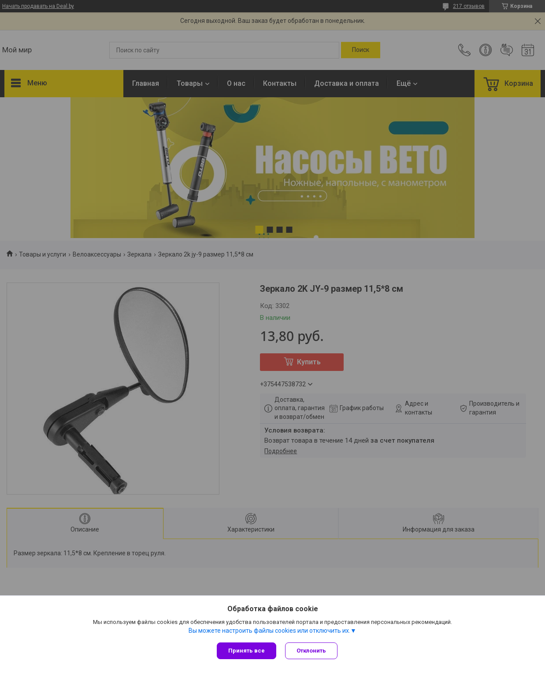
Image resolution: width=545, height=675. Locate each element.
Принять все (246, 650)
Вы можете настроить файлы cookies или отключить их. (269, 630)
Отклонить (311, 650)
